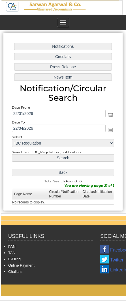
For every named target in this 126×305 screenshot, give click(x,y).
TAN (11, 253)
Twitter (116, 259)
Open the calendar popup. (109, 115)
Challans (15, 271)
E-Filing (14, 259)
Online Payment (21, 265)
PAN (12, 246)
